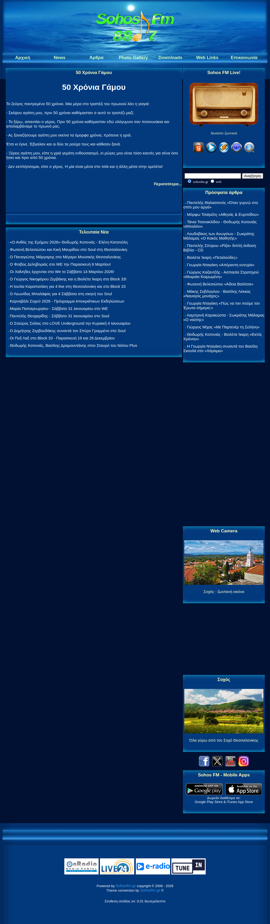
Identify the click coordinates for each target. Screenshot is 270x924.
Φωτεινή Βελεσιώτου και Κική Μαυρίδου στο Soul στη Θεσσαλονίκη (68, 249)
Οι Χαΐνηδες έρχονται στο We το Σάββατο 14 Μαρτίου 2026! (62, 271)
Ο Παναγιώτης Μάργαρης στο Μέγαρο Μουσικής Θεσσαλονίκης (65, 257)
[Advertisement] (223, 445)
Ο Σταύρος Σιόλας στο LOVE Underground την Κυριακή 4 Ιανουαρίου (70, 323)
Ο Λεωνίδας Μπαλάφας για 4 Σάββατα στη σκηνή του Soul (61, 293)
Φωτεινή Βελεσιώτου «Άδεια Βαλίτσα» (220, 284)
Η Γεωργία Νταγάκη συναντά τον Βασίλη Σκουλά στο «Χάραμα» (220, 348)
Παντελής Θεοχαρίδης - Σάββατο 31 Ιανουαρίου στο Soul (59, 316)
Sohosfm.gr (126, 885)
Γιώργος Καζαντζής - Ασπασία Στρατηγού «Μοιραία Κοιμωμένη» (221, 274)
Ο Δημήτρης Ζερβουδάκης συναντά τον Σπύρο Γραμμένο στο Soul (68, 330)
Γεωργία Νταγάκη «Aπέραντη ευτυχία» (220, 264)
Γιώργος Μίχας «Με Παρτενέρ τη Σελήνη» (223, 327)
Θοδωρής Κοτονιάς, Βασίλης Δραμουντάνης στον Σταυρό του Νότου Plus (73, 345)
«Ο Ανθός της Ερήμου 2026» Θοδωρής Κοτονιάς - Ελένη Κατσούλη (69, 242)
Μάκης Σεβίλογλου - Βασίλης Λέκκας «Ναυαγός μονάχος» (217, 293)
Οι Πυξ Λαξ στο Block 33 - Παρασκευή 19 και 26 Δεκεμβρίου (62, 338)
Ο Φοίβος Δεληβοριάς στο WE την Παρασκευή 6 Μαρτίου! (60, 264)
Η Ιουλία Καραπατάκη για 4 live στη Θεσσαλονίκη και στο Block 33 (68, 286)
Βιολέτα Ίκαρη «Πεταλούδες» (212, 257)
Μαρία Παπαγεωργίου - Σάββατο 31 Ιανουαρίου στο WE (59, 308)
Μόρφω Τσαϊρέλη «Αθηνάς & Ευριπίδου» (223, 214)
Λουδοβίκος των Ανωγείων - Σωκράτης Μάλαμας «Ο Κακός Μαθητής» (218, 235)
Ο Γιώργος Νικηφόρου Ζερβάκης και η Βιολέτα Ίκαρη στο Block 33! (68, 279)
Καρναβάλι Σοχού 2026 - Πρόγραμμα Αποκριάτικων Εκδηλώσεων (67, 301)
